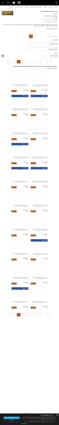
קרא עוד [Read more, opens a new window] (39, 419)
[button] (38, 423)
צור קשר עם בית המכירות (51, 15)
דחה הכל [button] (11, 420)
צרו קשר (26, 412)
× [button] (56, 414)
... (43, 61)
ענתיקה (55, 13)
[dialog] (29, 419)
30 (47, 61)
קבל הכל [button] (11, 417)
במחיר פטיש (40, 66)
